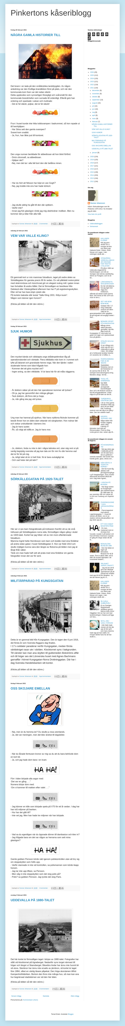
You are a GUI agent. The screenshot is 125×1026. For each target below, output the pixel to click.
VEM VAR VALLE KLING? (30, 235)
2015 (92, 172)
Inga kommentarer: (45, 319)
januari (94, 153)
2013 (92, 178)
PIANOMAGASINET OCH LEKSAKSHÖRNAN (107, 505)
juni (93, 109)
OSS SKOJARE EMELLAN (30, 688)
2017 (92, 166)
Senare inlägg (16, 996)
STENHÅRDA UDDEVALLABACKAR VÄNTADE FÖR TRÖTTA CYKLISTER (107, 262)
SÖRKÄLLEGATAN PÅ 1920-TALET (37, 479)
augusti (95, 103)
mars (94, 118)
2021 (92, 88)
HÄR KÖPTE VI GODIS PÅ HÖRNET (106, 465)
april (94, 115)
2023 (92, 81)
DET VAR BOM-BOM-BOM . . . (106, 302)
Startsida (46, 996)
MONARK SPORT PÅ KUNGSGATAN (107, 322)
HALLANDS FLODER (105, 239)
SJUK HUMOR (21, 331)
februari (95, 122)
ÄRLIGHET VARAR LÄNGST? (107, 564)
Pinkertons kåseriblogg (51, 12)
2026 (92, 72)
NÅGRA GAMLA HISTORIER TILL (36, 35)
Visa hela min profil (94, 214)
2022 (92, 85)
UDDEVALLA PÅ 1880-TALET (32, 900)
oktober (95, 97)
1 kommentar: (43, 223)
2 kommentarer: (44, 989)
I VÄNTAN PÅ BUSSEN (106, 483)
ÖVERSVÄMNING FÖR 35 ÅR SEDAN (107, 361)
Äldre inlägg (75, 996)
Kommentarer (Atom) (30, 1000)
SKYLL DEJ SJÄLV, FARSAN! (107, 622)
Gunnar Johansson (97, 203)
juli (93, 106)
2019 (92, 160)
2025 (92, 75)
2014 (92, 175)
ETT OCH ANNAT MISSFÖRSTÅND (107, 525)
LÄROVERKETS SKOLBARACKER (107, 283)
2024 (92, 78)
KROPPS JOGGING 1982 (106, 417)
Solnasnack (94, 226)
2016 (92, 169)
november (96, 94)
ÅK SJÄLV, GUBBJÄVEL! (106, 602)
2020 (92, 157)
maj (93, 112)
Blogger (70, 1014)
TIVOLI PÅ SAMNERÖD (105, 380)
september (96, 100)
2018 (92, 163)
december (96, 90)
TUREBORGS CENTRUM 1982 (107, 400)
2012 (92, 181)
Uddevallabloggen (96, 224)
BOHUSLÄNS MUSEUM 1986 (106, 545)
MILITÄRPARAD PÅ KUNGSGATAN (37, 581)
